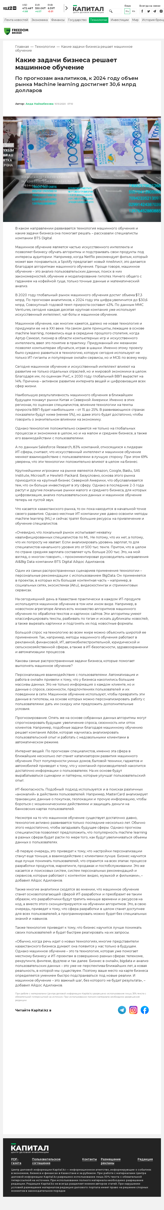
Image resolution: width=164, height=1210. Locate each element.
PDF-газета (16, 1069)
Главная (22, 48)
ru (127, 11)
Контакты (89, 1067)
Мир (135, 21)
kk (133, 11)
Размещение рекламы (111, 1069)
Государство (77, 21)
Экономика (39, 21)
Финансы (58, 21)
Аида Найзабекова (40, 104)
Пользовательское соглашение (46, 1069)
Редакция (145, 1067)
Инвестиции (120, 21)
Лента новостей (16, 21)
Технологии (98, 21)
